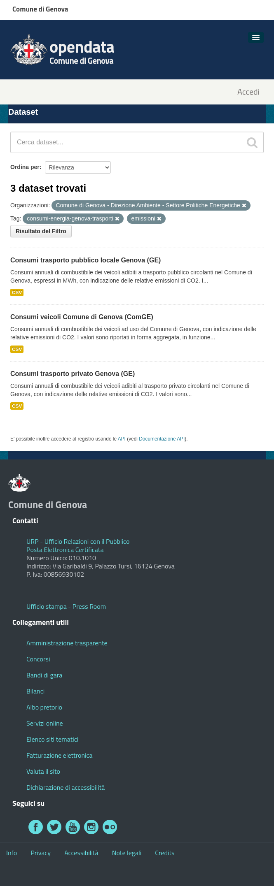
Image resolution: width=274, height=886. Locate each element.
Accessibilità (81, 853)
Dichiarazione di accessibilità (65, 787)
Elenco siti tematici (52, 739)
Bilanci (35, 691)
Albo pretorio (44, 707)
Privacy (40, 853)
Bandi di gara (44, 675)
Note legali (127, 853)
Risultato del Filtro (41, 231)
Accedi (248, 92)
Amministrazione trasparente (67, 643)
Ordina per (25, 167)
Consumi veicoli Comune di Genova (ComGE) (81, 316)
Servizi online (44, 723)
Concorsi (38, 659)
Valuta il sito (43, 771)
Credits (164, 853)
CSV (17, 292)
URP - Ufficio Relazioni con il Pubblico (77, 541)
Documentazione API (162, 439)
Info (11, 853)
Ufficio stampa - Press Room (66, 606)
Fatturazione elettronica (59, 755)
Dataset (23, 111)
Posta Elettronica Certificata (64, 549)
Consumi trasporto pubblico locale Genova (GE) (85, 260)
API (122, 439)
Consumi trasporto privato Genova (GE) (72, 373)
